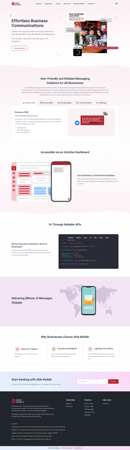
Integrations (48, 3)
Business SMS (88, 403)
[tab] (29, 103)
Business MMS (88, 406)
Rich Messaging (89, 409)
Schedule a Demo (19, 48)
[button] (116, 3)
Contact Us (91, 3)
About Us (69, 403)
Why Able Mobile (79, 3)
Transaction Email (89, 412)
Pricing (58, 3)
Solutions (39, 3)
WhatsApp (87, 415)
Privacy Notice (78, 448)
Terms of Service (67, 448)
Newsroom (69, 406)
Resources (67, 3)
